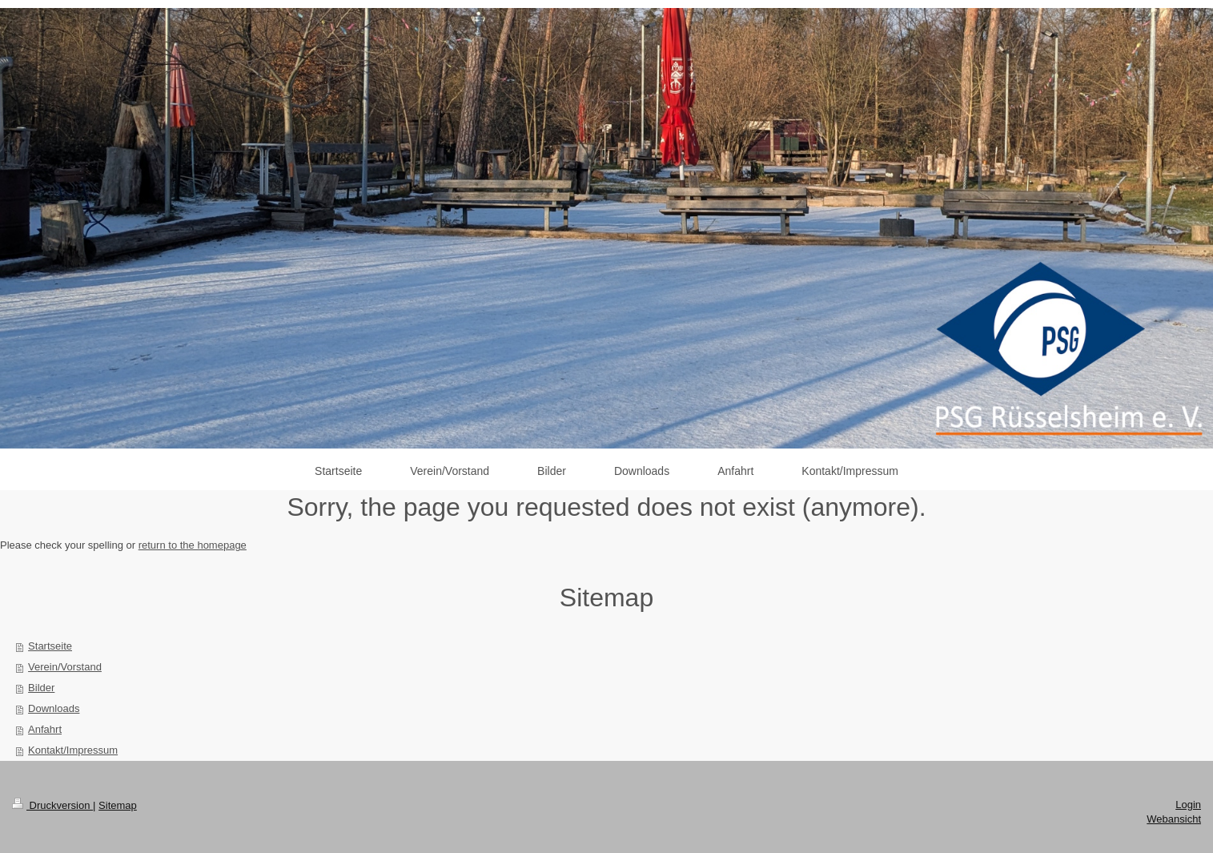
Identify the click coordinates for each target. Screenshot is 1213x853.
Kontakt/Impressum (73, 750)
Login (1188, 805)
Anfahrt (45, 729)
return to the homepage (193, 545)
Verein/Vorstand (65, 667)
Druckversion (52, 805)
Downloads (53, 708)
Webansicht (1174, 819)
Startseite (50, 646)
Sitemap (117, 805)
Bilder (41, 688)
